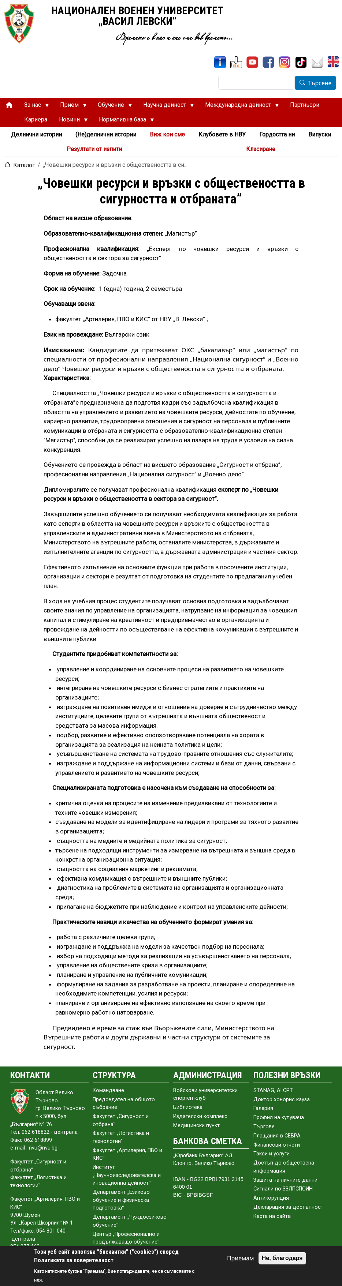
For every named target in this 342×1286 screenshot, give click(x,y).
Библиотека (187, 1107)
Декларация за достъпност (288, 1207)
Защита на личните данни (285, 1180)
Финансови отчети (276, 1145)
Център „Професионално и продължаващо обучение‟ (126, 1238)
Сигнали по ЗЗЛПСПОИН (283, 1189)
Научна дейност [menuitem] (165, 106)
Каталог (24, 165)
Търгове (264, 1127)
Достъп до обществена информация (283, 1167)
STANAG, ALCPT (273, 1090)
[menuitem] (9, 105)
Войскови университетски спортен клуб (205, 1094)
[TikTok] (301, 62)
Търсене (320, 83)
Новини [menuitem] (70, 121)
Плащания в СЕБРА (277, 1136)
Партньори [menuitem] (304, 104)
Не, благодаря (282, 1258)
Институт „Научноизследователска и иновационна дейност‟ (127, 1175)
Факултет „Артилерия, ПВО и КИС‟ (127, 1154)
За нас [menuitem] (33, 106)
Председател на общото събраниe (124, 1103)
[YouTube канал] (252, 62)
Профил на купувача (278, 1117)
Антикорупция (271, 1198)
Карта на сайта (272, 1216)
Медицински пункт (196, 1125)
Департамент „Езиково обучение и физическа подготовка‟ (121, 1200)
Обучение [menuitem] (112, 106)
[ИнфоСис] (220, 62)
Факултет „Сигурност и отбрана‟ (121, 1120)
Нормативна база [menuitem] (123, 121)
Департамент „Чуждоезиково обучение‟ (130, 1221)
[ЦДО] (236, 62)
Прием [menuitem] (70, 106)
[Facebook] (268, 62)
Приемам (240, 1258)
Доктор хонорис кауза (281, 1099)
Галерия (263, 1108)
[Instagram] (284, 62)
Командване (108, 1090)
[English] (334, 62)
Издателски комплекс (200, 1116)
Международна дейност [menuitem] (239, 106)
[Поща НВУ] (317, 62)
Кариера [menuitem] (35, 119)
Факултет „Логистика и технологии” (121, 1137)
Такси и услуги (271, 1154)
